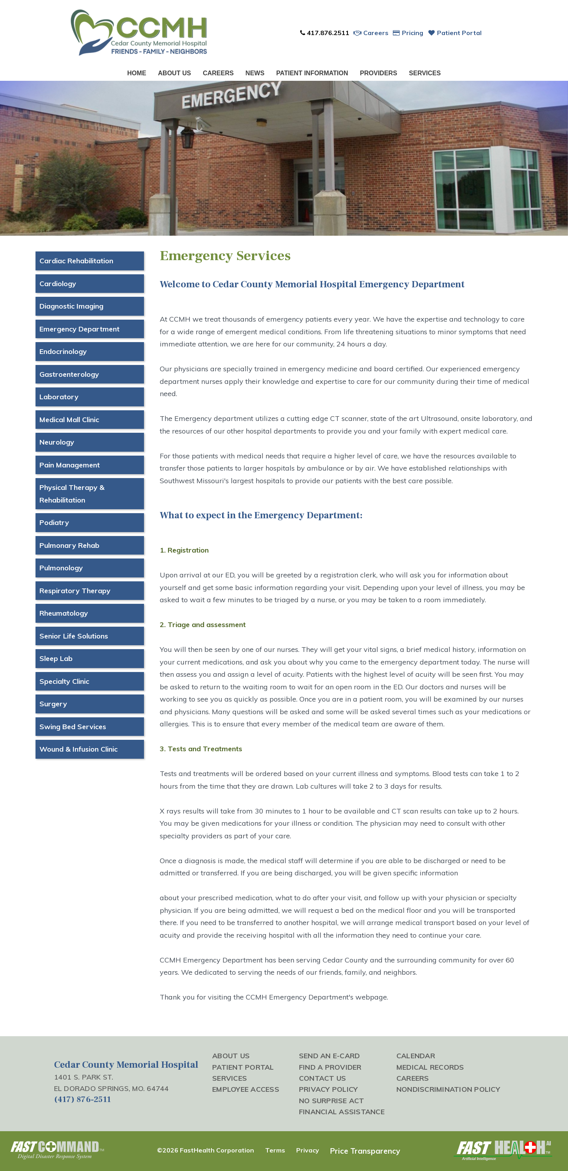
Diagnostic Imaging (71, 306)
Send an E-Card (329, 1055)
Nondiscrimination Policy (448, 1089)
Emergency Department (79, 328)
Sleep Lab (56, 658)
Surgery (53, 703)
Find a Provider (330, 1067)
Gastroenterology (69, 374)
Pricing (408, 33)
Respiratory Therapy (74, 590)
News (254, 73)
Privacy (307, 1150)
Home (136, 73)
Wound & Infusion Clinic (78, 749)
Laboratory (58, 396)
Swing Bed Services (72, 726)
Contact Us (322, 1078)
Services (425, 73)
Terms (275, 1150)
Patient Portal (454, 33)
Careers (371, 33)
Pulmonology (61, 567)
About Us (174, 73)
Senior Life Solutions (73, 635)
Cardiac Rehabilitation (76, 260)
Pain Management (69, 464)
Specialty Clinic (64, 681)
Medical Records (430, 1067)
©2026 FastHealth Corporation (205, 1150)
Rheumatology (63, 613)
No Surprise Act (331, 1100)
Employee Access (245, 1089)
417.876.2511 (324, 33)
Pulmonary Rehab (69, 545)
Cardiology (57, 283)
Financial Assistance (342, 1111)
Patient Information (312, 73)
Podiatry (54, 522)
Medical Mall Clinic (69, 419)
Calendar (415, 1055)
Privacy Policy (328, 1089)
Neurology (56, 442)
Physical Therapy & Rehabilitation (72, 494)
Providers (378, 73)
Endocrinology (63, 351)
